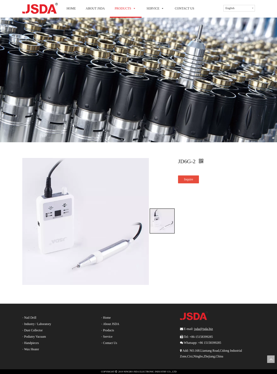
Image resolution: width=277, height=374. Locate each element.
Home (107, 317)
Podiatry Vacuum (35, 336)
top (271, 359)
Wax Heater (31, 349)
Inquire (188, 179)
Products (108, 330)
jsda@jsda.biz (203, 329)
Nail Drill (30, 317)
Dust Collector (33, 330)
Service (108, 336)
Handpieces (31, 343)
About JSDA (111, 324)
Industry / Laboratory (37, 324)
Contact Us (110, 343)
